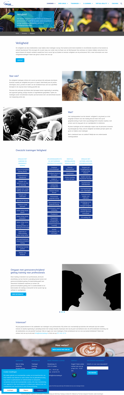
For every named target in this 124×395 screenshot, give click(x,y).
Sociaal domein (20, 368)
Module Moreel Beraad (54, 191)
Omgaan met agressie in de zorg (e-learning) (22, 183)
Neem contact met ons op (61, 349)
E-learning (87, 3)
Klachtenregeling (25, 394)
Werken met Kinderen (22, 253)
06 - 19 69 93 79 (54, 372)
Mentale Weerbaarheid (70, 168)
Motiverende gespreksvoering (54, 197)
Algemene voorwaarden (37, 394)
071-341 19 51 (61, 333)
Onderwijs (19, 366)
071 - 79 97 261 (54, 370)
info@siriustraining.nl (41, 333)
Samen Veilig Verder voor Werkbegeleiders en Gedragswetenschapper (22, 224)
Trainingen (75, 3)
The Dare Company (83, 394)
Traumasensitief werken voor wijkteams (86, 196)
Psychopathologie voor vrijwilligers (85, 189)
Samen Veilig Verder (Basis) (22, 211)
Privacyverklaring (47, 394)
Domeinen (50, 3)
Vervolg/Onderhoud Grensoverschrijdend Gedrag (22, 241)
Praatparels (54, 214)
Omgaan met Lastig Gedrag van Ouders (22, 190)
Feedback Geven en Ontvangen (54, 174)
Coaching (115, 3)
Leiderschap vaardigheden (54, 186)
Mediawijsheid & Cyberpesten (22, 176)
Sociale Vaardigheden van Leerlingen (54, 231)
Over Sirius (62, 3)
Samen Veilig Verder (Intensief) (22, 217)
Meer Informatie (17, 294)
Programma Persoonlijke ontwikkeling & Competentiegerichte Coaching (54, 221)
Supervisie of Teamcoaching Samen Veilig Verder (22, 233)
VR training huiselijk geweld (22, 248)
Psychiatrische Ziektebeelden (86, 183)
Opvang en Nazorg (22, 200)
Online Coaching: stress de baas (70, 178)
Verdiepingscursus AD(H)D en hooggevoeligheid (85, 204)
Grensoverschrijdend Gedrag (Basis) (22, 170)
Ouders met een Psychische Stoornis (86, 178)
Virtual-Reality (101, 3)
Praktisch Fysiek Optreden (22, 205)
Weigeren (26, 390)
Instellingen (10, 390)
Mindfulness (70, 173)
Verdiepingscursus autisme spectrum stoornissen (85, 211)
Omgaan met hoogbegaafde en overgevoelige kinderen (85, 170)
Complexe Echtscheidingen (54, 168)
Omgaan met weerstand (22, 195)
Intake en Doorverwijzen (54, 180)
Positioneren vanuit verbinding (54, 209)
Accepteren (40, 390)
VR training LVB (85, 217)
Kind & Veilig (20, 364)
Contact (20, 60)
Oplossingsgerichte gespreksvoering (54, 203)
